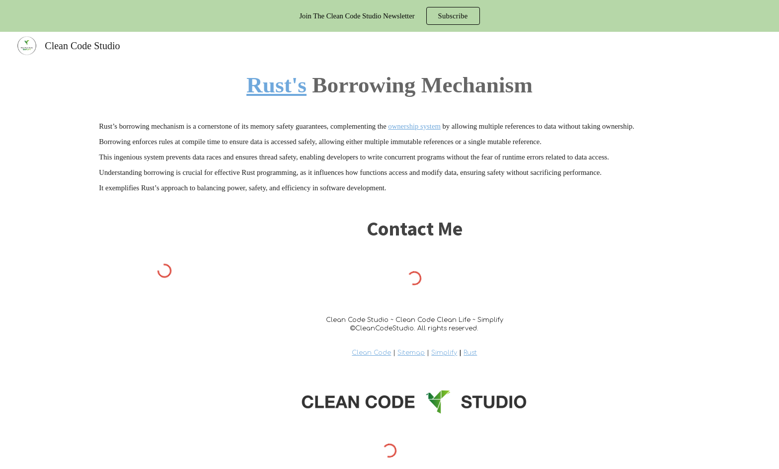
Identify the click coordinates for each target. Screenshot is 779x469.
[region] (389, 16)
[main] (389, 85)
